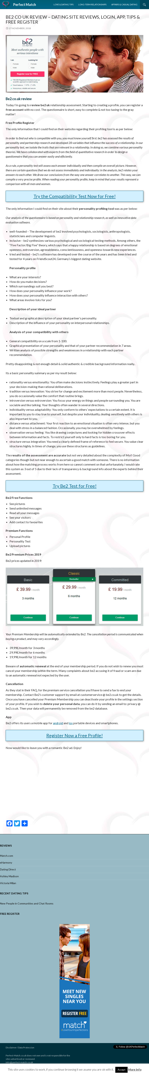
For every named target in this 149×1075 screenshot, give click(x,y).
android (58, 723)
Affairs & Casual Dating (124, 4)
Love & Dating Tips (63, 4)
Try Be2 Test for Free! (75, 486)
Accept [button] (121, 1069)
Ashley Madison (9, 876)
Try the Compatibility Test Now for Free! (75, 196)
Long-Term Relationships (92, 4)
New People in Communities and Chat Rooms (26, 903)
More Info (134, 1069)
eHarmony (6, 862)
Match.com (6, 855)
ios (71, 723)
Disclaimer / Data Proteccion (20, 1047)
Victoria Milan (8, 883)
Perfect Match (24, 4)
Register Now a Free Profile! (74, 735)
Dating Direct (8, 869)
